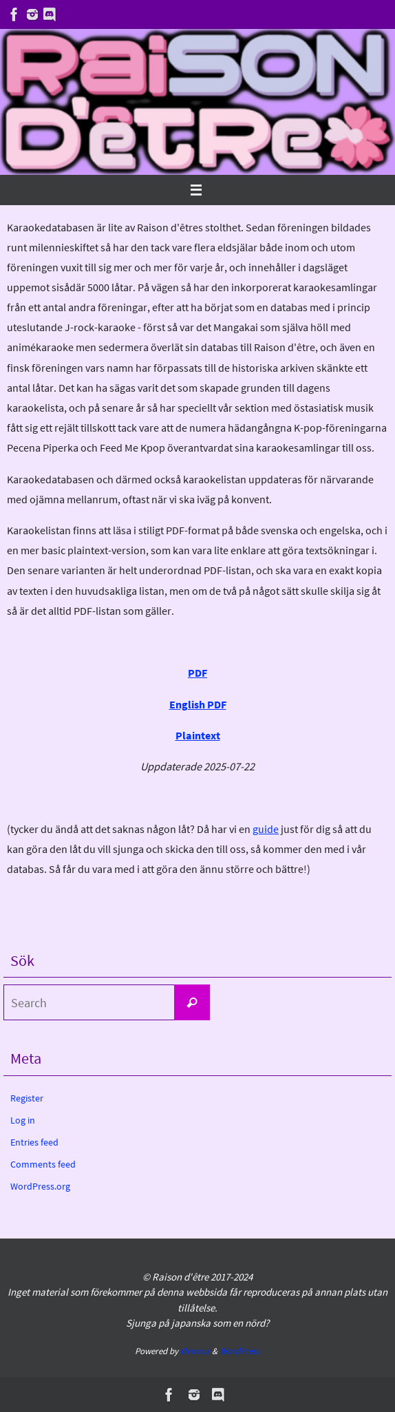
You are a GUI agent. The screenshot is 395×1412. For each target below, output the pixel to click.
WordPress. (240, 1351)
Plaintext (197, 735)
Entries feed (34, 1142)
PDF (197, 672)
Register (26, 1098)
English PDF (197, 704)
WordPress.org (40, 1186)
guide (266, 829)
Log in (22, 1120)
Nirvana (195, 1351)
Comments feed (43, 1164)
